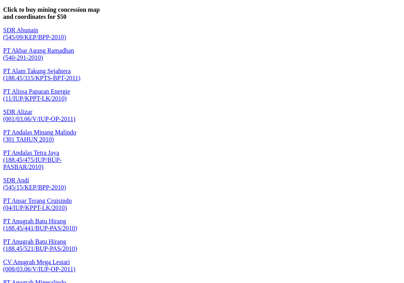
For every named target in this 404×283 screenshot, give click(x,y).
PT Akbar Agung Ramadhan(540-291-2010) (38, 54)
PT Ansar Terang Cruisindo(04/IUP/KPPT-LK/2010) (37, 204)
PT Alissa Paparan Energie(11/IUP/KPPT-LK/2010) (36, 95)
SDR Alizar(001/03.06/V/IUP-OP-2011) (39, 115)
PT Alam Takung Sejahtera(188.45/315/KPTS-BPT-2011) (42, 74)
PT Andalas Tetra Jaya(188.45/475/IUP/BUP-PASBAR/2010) (32, 159)
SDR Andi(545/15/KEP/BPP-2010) (34, 184)
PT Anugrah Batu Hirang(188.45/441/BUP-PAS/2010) (40, 225)
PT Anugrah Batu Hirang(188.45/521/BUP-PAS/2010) (40, 245)
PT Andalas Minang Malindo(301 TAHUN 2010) (39, 136)
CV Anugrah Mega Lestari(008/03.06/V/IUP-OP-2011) (39, 265)
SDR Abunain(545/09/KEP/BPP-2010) (34, 33)
